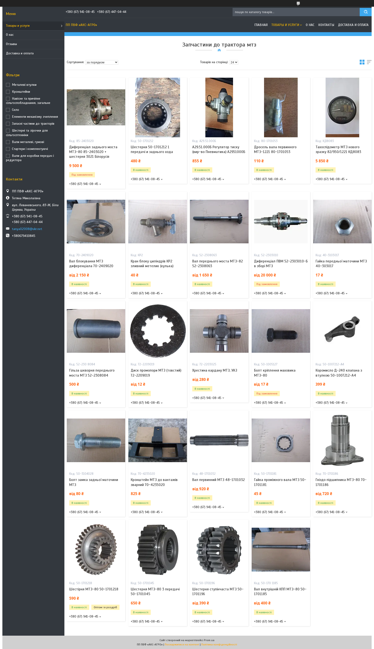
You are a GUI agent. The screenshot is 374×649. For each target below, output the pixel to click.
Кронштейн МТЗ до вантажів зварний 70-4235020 (154, 482)
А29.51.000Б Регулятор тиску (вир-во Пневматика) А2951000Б (218, 149)
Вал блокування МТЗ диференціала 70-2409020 (91, 263)
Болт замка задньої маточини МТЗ (93, 482)
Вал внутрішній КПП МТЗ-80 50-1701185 (280, 591)
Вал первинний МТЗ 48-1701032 (218, 480)
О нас (10, 35)
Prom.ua (209, 640)
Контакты (326, 25)
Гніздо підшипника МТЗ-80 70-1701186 (341, 482)
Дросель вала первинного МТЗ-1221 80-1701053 (275, 149)
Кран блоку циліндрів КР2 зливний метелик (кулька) (152, 263)
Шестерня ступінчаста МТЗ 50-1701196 (218, 591)
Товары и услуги (18, 26)
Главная (261, 25)
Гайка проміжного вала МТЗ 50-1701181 (280, 482)
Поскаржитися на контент (182, 644)
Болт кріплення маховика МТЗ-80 (275, 372)
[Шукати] (366, 12)
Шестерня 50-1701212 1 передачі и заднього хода (152, 149)
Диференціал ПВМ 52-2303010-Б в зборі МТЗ (281, 263)
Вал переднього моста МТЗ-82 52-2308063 (217, 263)
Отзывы (11, 44)
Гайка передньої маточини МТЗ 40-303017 (341, 263)
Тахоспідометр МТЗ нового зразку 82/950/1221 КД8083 (338, 149)
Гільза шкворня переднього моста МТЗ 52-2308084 (91, 372)
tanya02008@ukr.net (27, 229)
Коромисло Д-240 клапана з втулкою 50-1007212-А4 (339, 372)
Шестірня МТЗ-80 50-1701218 (93, 589)
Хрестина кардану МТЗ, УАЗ (214, 370)
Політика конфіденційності (219, 644)
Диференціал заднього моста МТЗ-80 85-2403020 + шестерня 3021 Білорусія (93, 152)
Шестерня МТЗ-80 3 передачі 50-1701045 (155, 591)
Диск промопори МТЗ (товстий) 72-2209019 (156, 372)
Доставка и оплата (20, 53)
